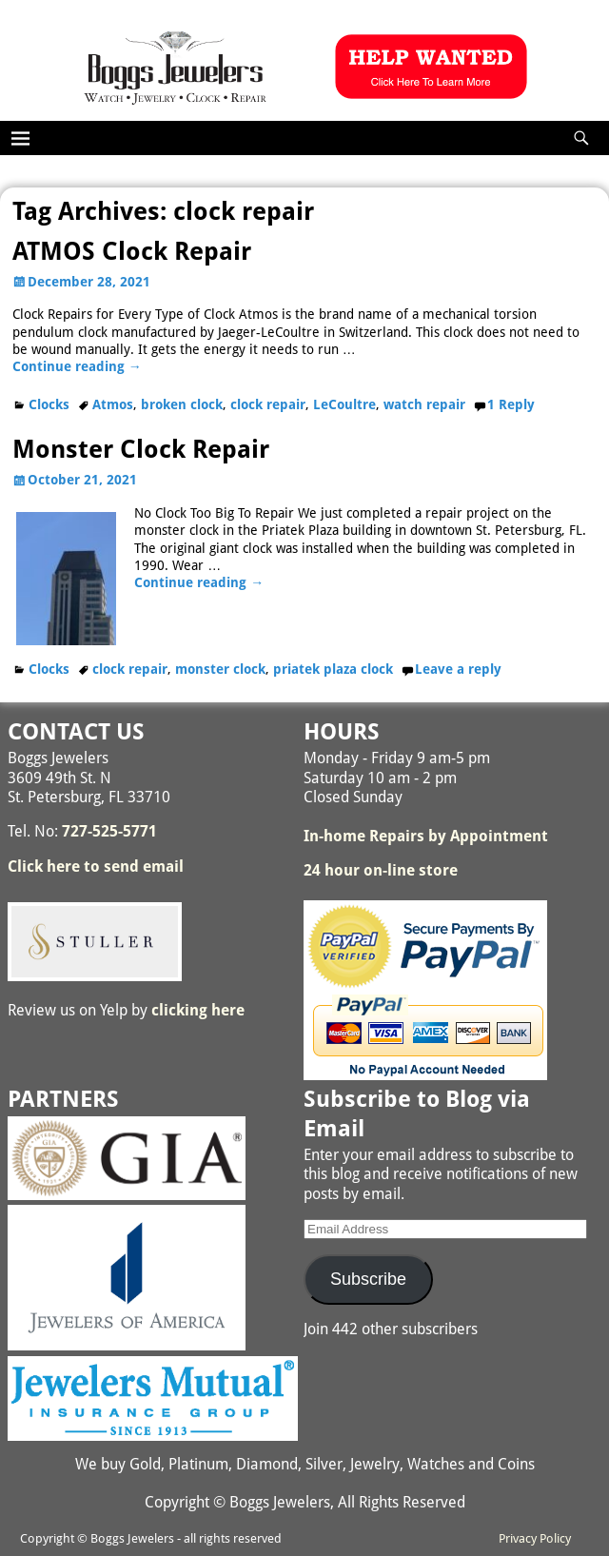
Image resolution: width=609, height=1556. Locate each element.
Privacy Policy (535, 1538)
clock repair (267, 404)
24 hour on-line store (381, 870)
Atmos (112, 404)
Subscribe (368, 1279)
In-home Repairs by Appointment (426, 836)
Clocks (49, 404)
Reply (511, 404)
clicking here (198, 1010)
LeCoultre (344, 404)
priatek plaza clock (333, 669)
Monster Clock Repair (140, 449)
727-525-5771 (109, 831)
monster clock (220, 669)
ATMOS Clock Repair (131, 251)
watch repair (424, 404)
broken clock (182, 404)
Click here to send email (96, 866)
